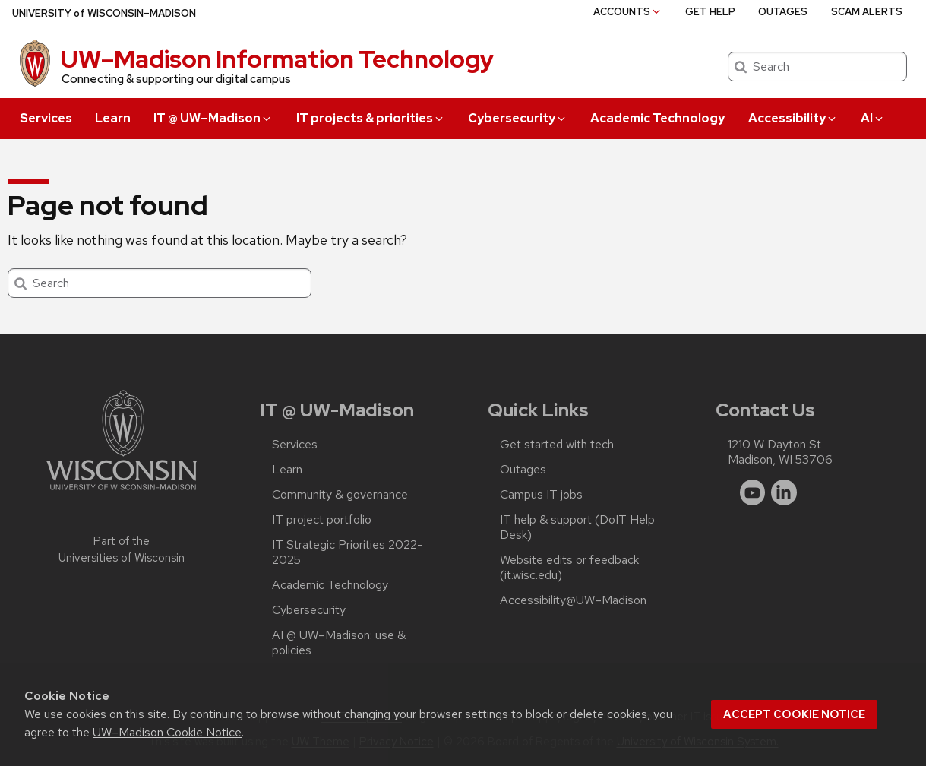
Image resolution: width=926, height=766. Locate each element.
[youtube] (753, 492)
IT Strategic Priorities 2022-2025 (347, 552)
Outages (782, 11)
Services (46, 118)
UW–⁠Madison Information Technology (277, 59)
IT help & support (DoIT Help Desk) (577, 527)
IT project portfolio (321, 519)
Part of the (121, 549)
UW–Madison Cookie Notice (167, 732)
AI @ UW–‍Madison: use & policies (339, 643)
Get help (710, 11)
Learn (113, 118)
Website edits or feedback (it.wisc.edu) (569, 567)
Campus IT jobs (541, 494)
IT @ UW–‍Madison (213, 118)
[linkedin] (784, 492)
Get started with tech (557, 444)
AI (873, 118)
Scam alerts (866, 11)
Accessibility (793, 118)
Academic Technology (657, 118)
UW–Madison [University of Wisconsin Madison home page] (104, 13)
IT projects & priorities (370, 118)
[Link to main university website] (122, 493)
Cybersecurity (517, 118)
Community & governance (340, 494)
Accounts (627, 11)
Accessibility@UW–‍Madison (573, 600)
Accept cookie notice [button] (794, 714)
